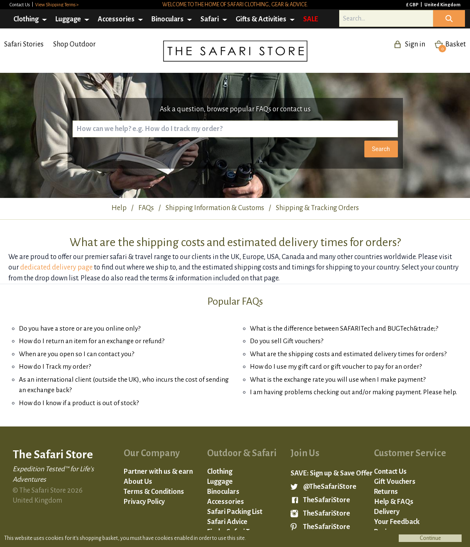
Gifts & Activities (261, 19)
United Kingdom (442, 4)
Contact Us (20, 4)
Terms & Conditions (154, 492)
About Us (138, 481)
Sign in (415, 44)
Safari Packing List (234, 512)
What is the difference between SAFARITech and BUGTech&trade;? (344, 328)
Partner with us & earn (158, 471)
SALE (310, 19)
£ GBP (412, 4)
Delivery (387, 512)
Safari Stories (24, 44)
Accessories (116, 19)
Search (381, 149)
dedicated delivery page (56, 267)
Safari (209, 19)
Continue (430, 538)
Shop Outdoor (74, 44)
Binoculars (167, 19)
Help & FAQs (393, 502)
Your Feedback (397, 522)
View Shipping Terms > (57, 4)
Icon (449, 18)
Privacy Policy (144, 502)
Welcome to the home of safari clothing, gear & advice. (235, 5)
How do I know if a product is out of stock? (79, 402)
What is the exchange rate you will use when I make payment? (338, 379)
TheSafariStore (326, 500)
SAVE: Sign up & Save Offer (332, 473)
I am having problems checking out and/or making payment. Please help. (353, 391)
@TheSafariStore (329, 487)
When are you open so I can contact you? (76, 353)
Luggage (68, 19)
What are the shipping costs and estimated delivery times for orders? (348, 353)
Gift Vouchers (394, 481)
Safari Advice (227, 522)
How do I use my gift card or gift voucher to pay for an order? (336, 366)
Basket (452, 44)
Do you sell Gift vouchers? (286, 340)
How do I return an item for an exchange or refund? (91, 340)
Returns (386, 492)
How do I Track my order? (55, 366)
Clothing (26, 19)
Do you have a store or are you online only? (79, 328)
